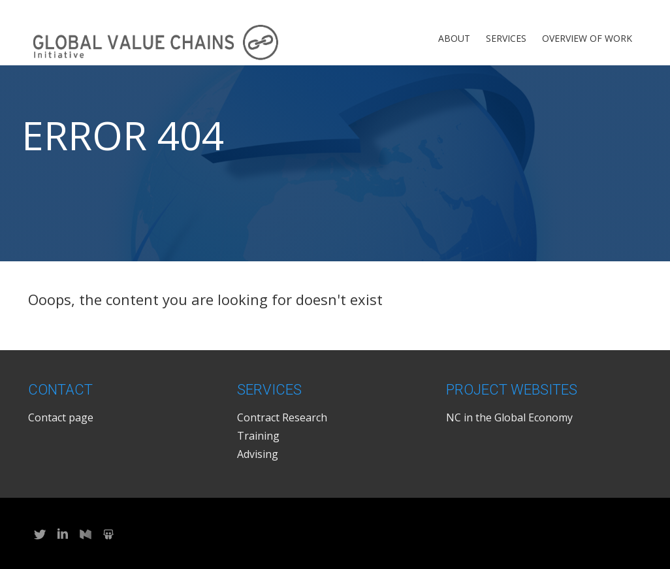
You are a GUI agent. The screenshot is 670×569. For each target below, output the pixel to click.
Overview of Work (587, 38)
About (454, 38)
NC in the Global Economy (509, 417)
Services (506, 38)
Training (258, 436)
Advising (257, 454)
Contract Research (282, 417)
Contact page (60, 417)
